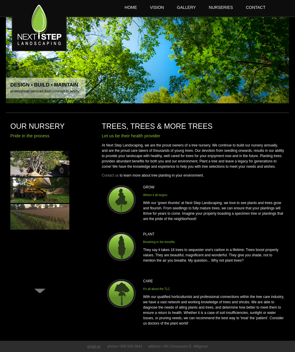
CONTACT (256, 7)
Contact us (110, 175)
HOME (130, 7)
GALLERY (186, 7)
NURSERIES (221, 7)
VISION (157, 7)
